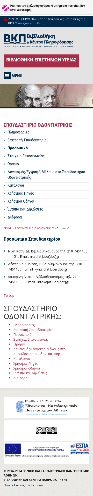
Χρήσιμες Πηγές (20, 193)
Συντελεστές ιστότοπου (23, 485)
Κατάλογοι (15, 185)
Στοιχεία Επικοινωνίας (26, 155)
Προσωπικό (17, 147)
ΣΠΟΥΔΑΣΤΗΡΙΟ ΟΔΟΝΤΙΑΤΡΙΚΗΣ (34, 228)
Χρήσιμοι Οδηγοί (20, 201)
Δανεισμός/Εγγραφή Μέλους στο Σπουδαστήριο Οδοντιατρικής (39, 351)
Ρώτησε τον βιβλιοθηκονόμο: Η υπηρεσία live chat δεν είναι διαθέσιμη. (47, 8)
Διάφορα (14, 217)
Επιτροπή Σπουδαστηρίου (28, 140)
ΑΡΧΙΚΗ (8, 228)
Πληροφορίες (18, 132)
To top (9, 295)
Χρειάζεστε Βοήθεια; (29, 23)
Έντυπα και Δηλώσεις (25, 209)
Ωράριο (13, 163)
